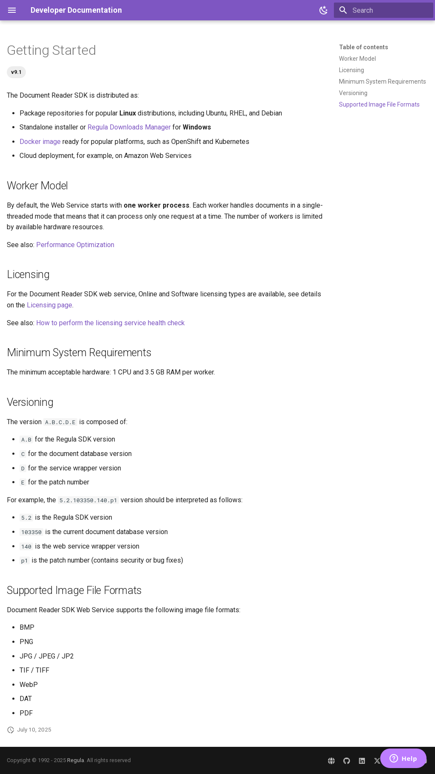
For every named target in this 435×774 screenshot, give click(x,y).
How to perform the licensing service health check (110, 323)
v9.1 (16, 72)
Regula (75, 760)
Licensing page (49, 305)
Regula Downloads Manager (129, 127)
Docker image (40, 142)
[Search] (383, 10)
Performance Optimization (75, 245)
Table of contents (363, 47)
